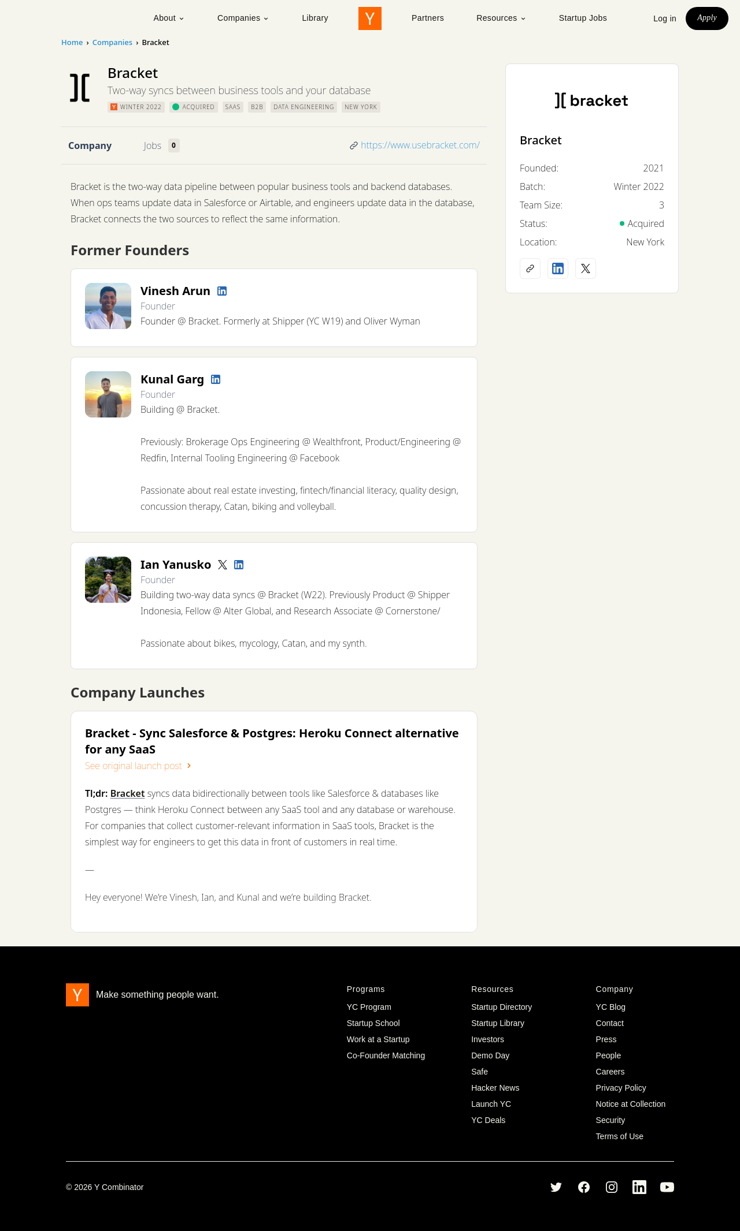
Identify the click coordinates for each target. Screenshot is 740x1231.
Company (90, 145)
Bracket (541, 140)
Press (606, 1039)
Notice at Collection (631, 1104)
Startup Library (497, 1023)
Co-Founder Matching (386, 1055)
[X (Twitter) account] (585, 268)
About (169, 18)
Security (611, 1120)
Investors (487, 1039)
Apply (707, 17)
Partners (428, 18)
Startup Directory (501, 1007)
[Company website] (530, 268)
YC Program (369, 1007)
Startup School (373, 1023)
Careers (610, 1071)
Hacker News (495, 1087)
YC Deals (488, 1120)
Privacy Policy (621, 1087)
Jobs (152, 145)
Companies (243, 18)
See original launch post (139, 765)
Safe (479, 1071)
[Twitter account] (223, 565)
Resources (501, 18)
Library (315, 18)
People (608, 1055)
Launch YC (491, 1104)
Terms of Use (619, 1136)
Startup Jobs (583, 18)
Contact (610, 1023)
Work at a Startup (378, 1039)
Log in (664, 18)
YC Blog (611, 1007)
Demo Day (490, 1055)
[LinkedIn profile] (222, 291)
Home (72, 42)
